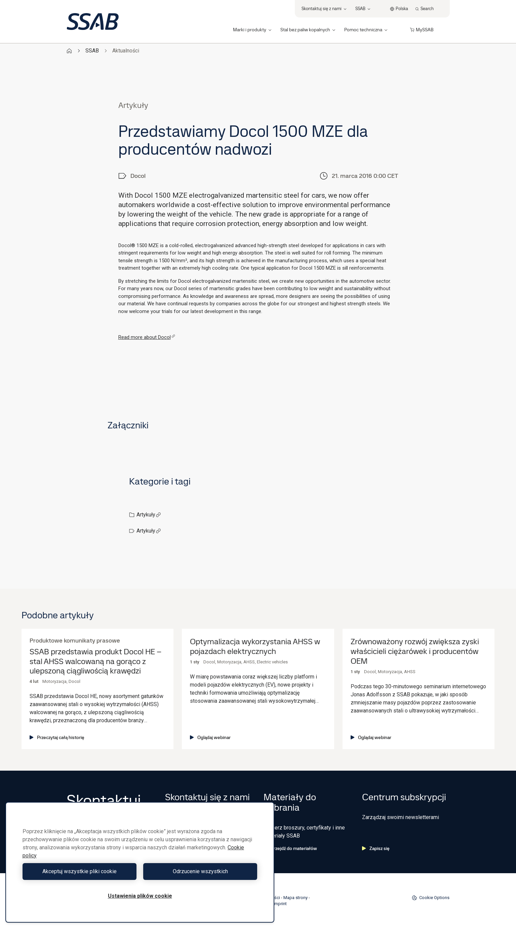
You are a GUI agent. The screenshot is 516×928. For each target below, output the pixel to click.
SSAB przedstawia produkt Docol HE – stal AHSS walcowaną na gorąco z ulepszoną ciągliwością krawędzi (95, 661)
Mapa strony (295, 897)
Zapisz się (376, 848)
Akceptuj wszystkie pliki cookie (79, 871)
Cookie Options (430, 897)
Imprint (280, 903)
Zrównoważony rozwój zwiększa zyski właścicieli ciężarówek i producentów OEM (415, 651)
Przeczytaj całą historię (57, 737)
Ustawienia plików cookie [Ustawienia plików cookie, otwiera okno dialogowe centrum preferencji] (140, 896)
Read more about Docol (146, 337)
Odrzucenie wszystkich (200, 871)
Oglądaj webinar (210, 737)
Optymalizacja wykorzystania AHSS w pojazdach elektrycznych (255, 646)
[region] (139, 862)
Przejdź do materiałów (290, 848)
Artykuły (148, 514)
